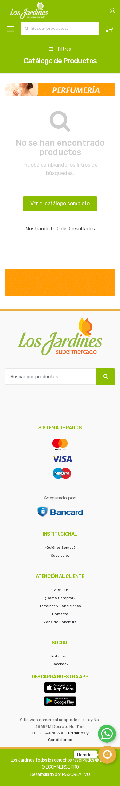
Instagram (60, 656)
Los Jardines (23, 760)
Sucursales (60, 556)
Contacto (60, 614)
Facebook (60, 664)
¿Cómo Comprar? (60, 598)
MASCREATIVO (76, 774)
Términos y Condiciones (60, 606)
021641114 (60, 590)
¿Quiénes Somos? (60, 548)
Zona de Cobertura (60, 622)
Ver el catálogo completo (60, 203)
